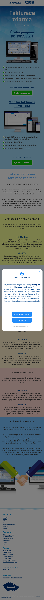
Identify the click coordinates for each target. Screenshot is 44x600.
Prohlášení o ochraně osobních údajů (25, 301)
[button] (22, 326)
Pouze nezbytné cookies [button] (22, 314)
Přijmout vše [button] (22, 320)
